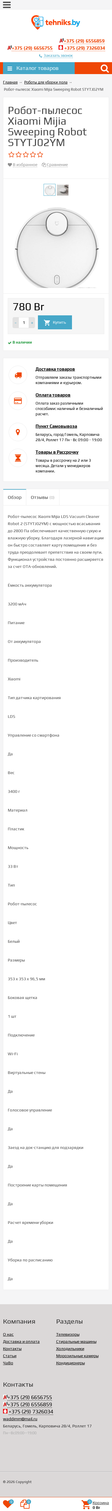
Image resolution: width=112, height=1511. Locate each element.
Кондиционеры (70, 1362)
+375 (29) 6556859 (84, 41)
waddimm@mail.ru (20, 1418)
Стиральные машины (76, 1341)
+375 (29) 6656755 (32, 48)
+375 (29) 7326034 (84, 48)
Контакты (12, 1348)
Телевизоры (67, 1334)
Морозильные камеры (77, 1355)
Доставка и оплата (21, 1341)
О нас (8, 1334)
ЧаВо (8, 1362)
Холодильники (70, 1348)
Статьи (9, 1355)
